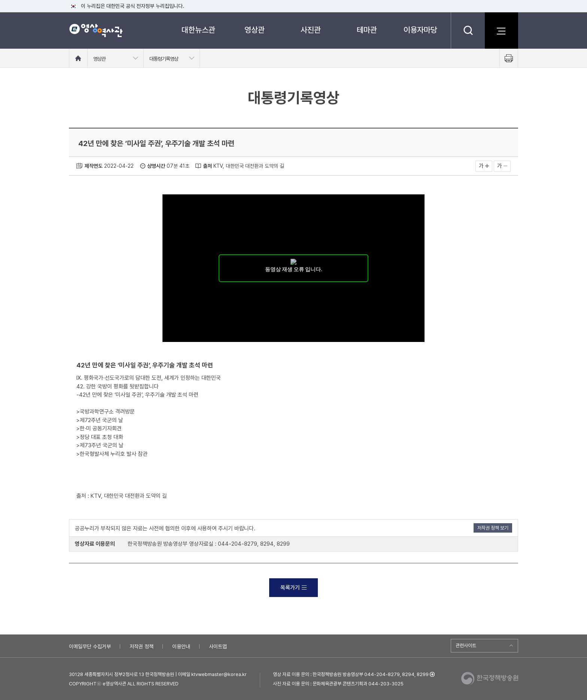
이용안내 (181, 646)
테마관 (367, 29)
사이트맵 (218, 646)
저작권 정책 (141, 646)
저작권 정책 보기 (492, 528)
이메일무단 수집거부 (90, 646)
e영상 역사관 (95, 30)
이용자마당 (420, 29)
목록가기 (293, 587)
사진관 (311, 29)
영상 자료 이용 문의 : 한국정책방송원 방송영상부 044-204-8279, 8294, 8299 (351, 674)
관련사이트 (466, 645)
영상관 (254, 29)
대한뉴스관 (198, 29)
